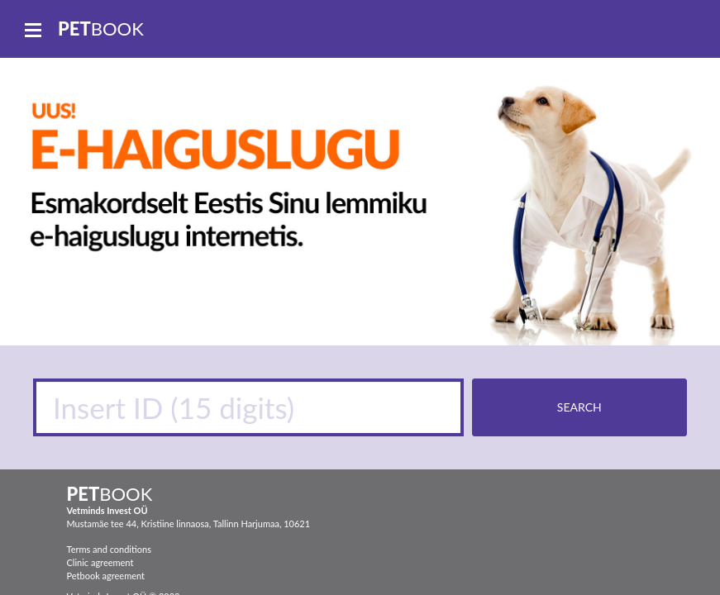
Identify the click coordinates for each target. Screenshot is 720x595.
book (101, 28)
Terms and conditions (109, 549)
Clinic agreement (100, 562)
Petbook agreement (106, 575)
